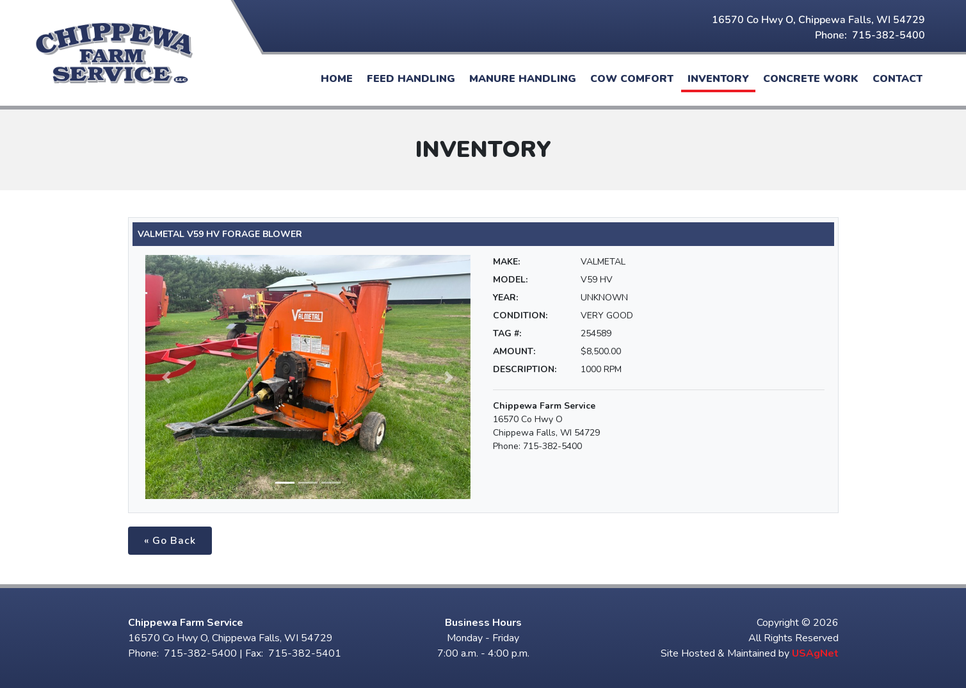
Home (337, 79)
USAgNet (815, 653)
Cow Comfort (631, 79)
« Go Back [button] (170, 541)
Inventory (718, 79)
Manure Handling (522, 79)
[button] (167, 377)
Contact (897, 79)
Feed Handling (411, 79)
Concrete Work (810, 79)
